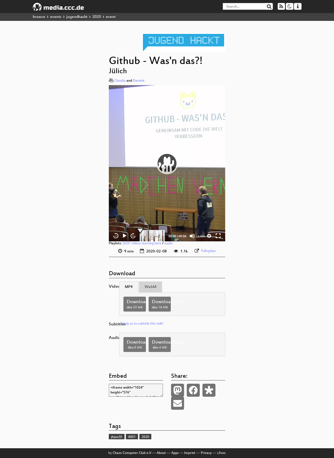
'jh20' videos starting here (141, 243)
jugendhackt (76, 17)
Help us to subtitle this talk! (142, 324)
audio (168, 243)
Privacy (206, 453)
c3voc (221, 453)
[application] (167, 163)
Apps (175, 453)
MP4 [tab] (129, 287)
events (55, 17)
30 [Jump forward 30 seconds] (133, 236)
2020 (96, 17)
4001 (132, 437)
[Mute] (192, 236)
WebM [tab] (150, 287)
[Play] (124, 236)
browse (39, 17)
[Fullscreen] (218, 236)
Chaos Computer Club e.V (132, 453)
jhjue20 (116, 437)
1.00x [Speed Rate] (201, 236)
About (161, 453)
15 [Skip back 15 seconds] (116, 236)
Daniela (139, 81)
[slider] (152, 235)
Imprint (189, 453)
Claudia (120, 81)
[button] (167, 163)
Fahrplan (208, 251)
